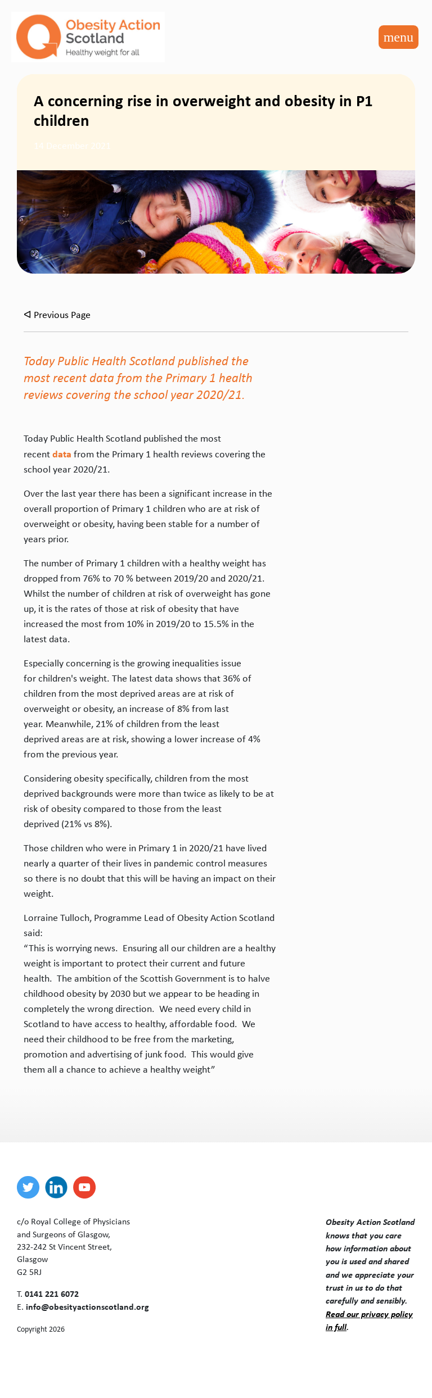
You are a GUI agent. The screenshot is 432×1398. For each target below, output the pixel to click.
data (61, 454)
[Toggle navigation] (398, 37)
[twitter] (31, 1187)
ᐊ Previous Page (57, 314)
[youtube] (87, 1187)
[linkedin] (59, 1187)
